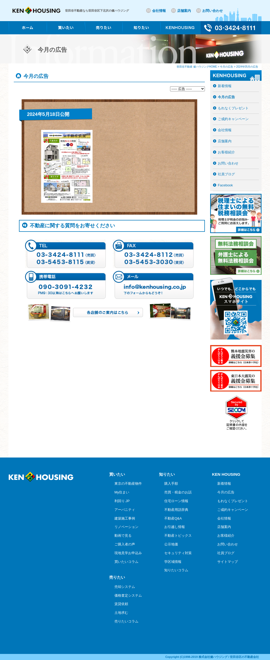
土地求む (121, 613)
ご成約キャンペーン (233, 119)
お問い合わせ (212, 11)
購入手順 (171, 483)
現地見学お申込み (128, 553)
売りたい (117, 577)
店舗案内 (184, 11)
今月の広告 (226, 97)
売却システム (124, 587)
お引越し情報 (174, 527)
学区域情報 (172, 562)
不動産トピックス (178, 536)
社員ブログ (226, 174)
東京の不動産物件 (128, 483)
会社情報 (159, 11)
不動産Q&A (173, 518)
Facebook (225, 185)
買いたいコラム (126, 562)
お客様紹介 (226, 152)
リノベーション (126, 527)
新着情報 (225, 86)
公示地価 (171, 544)
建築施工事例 (124, 518)
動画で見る (123, 536)
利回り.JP (122, 501)
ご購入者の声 (124, 544)
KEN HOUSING (226, 474)
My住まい (121, 492)
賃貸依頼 (121, 604)
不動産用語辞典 (176, 510)
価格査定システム (128, 595)
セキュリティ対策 (178, 553)
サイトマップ (227, 562)
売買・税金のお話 (178, 492)
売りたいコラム (126, 621)
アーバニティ (124, 510)
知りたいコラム (176, 570)
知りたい (167, 474)
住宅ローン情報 (176, 501)
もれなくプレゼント (233, 108)
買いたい (117, 474)
